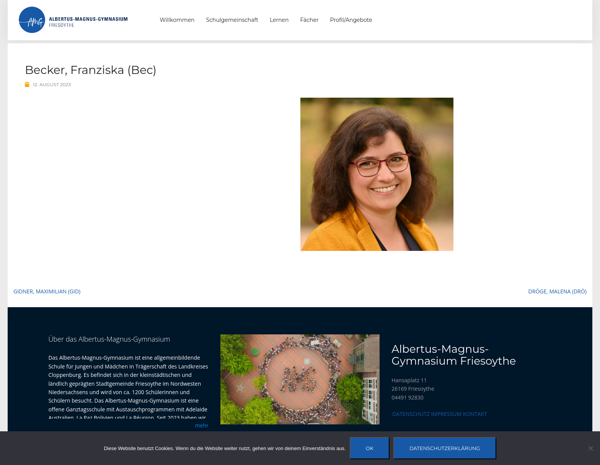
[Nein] (590, 448)
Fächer (309, 19)
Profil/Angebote (351, 19)
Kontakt (475, 414)
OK (369, 448)
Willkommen (177, 19)
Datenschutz (411, 414)
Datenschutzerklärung (444, 448)
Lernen (279, 19)
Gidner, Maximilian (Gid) (46, 291)
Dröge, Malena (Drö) (557, 291)
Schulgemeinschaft (232, 19)
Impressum (446, 414)
